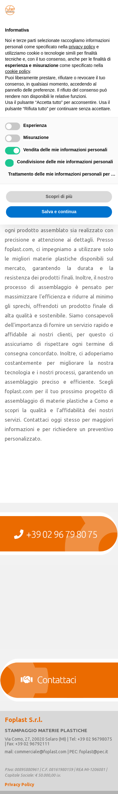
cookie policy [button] (17, 71)
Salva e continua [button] (59, 211)
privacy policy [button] (82, 46)
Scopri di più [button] (59, 196)
